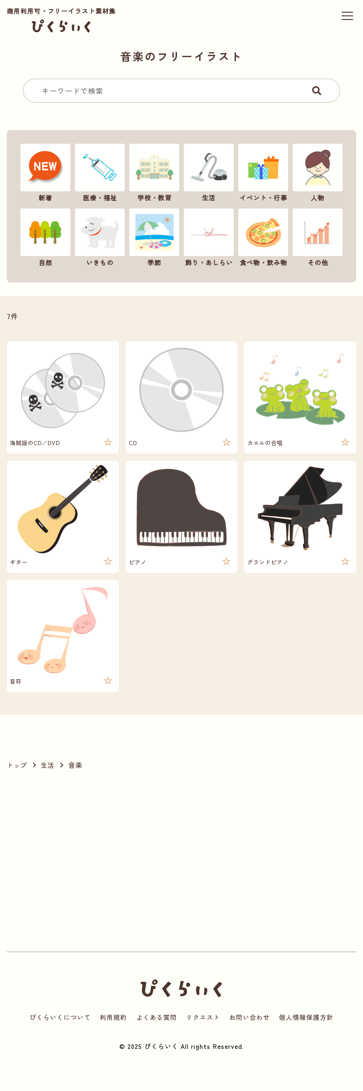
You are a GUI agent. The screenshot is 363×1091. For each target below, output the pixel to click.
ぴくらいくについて (60, 1017)
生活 (47, 765)
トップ (17, 765)
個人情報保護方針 (306, 1017)
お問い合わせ (249, 1017)
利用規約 (113, 1017)
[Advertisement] (85, 861)
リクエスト (203, 1017)
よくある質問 (156, 1017)
